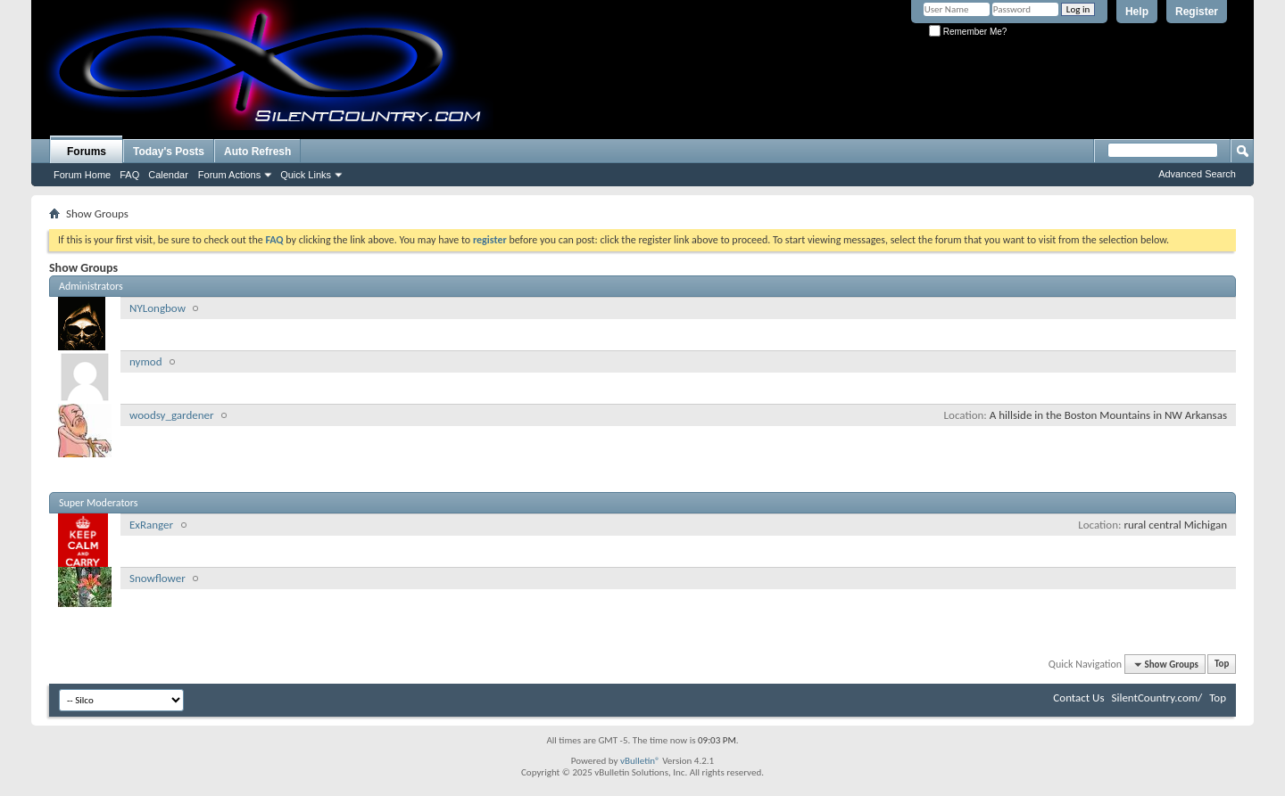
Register (1196, 11)
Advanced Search (1197, 173)
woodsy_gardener (171, 415)
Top (1222, 664)
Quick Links (305, 174)
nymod (145, 361)
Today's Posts (168, 151)
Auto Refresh (257, 151)
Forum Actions (229, 174)
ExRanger (151, 524)
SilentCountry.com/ (1156, 697)
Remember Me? (968, 32)
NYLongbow (157, 308)
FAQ (129, 174)
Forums (86, 151)
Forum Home (82, 174)
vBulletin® (640, 761)
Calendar (168, 174)
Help (1136, 11)
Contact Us (1078, 697)
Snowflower (157, 578)
